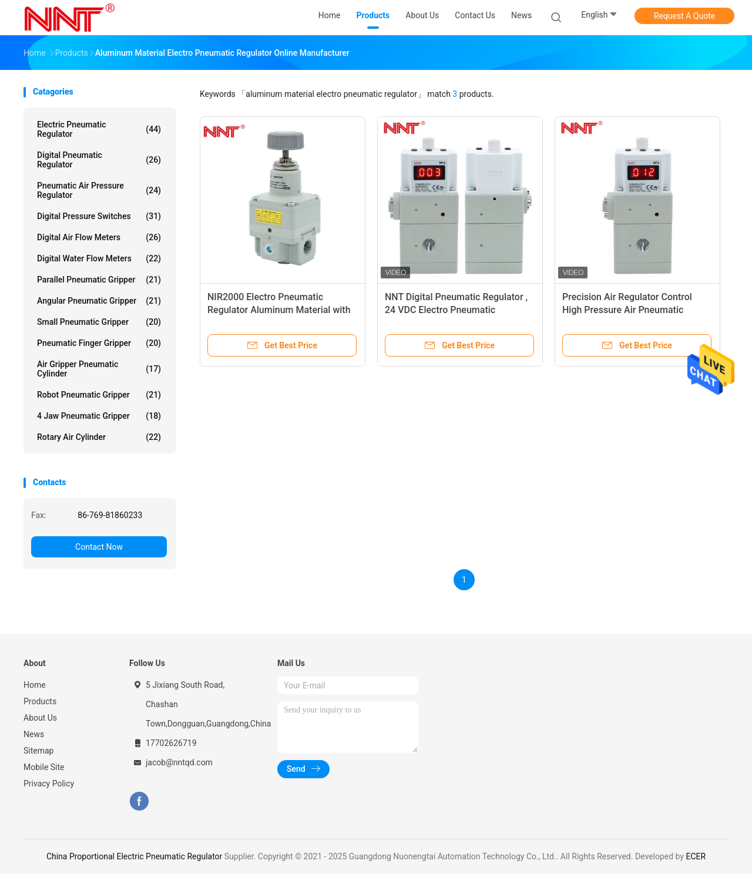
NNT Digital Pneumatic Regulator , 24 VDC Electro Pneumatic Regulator (456, 309)
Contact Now (99, 547)
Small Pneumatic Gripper (99, 322)
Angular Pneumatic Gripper (99, 301)
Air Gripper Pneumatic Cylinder (99, 368)
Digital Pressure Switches (99, 216)
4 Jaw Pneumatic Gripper (99, 416)
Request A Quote (684, 16)
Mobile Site (44, 767)
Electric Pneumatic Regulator (99, 129)
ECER (696, 856)
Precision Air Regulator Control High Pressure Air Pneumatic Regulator (627, 309)
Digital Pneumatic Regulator (99, 159)
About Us (40, 717)
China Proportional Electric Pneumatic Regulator (134, 856)
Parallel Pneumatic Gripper (99, 279)
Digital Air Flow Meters (99, 237)
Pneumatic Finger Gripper (99, 343)
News (34, 734)
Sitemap (38, 750)
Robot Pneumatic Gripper (99, 395)
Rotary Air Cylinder (99, 437)
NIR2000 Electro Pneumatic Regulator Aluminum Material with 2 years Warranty (279, 309)
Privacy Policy (49, 783)
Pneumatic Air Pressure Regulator (99, 190)
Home (35, 685)
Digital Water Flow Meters (99, 258)
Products (40, 701)
